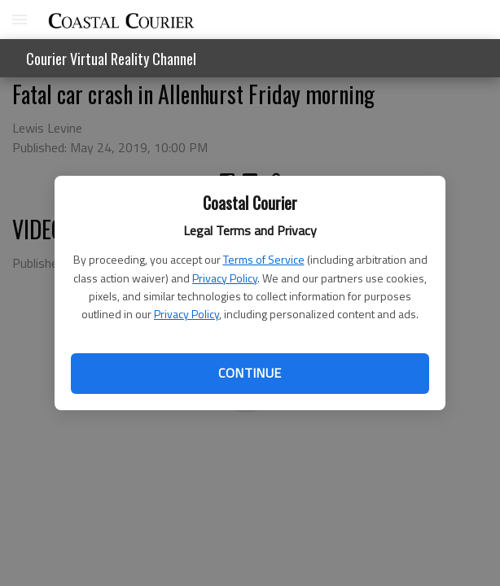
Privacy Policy (224, 277)
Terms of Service (264, 259)
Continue (249, 373)
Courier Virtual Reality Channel (111, 58)
